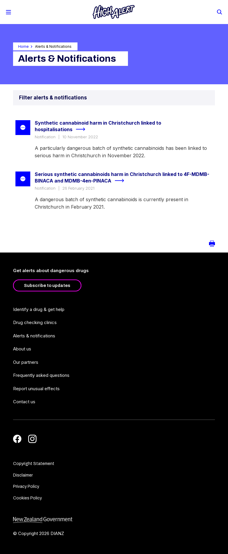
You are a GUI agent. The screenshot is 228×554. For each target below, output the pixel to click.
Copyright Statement (33, 463)
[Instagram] (32, 439)
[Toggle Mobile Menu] (8, 12)
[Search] (219, 12)
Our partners (25, 362)
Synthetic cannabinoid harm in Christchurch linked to (98, 126)
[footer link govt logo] (114, 520)
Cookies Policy (27, 498)
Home (23, 46)
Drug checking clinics (35, 322)
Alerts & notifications (34, 336)
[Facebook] (17, 439)
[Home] (113, 12)
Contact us (24, 401)
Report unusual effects (36, 388)
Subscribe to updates (47, 285)
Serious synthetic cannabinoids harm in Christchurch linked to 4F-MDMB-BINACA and (122, 178)
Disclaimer (23, 475)
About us (22, 349)
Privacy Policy (26, 486)
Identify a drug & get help (38, 309)
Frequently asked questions (41, 375)
